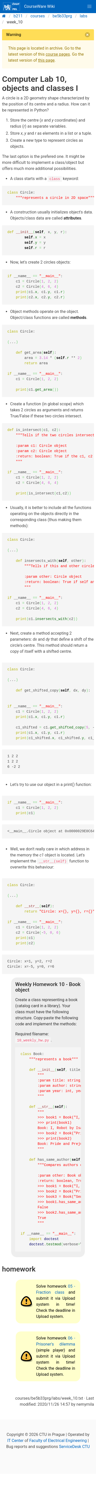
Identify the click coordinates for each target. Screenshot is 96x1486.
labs (83, 16)
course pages (58, 54)
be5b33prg (62, 16)
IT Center (15, 1440)
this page (46, 60)
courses (37, 16)
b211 (18, 16)
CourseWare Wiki (29, 7)
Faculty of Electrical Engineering (58, 1440)
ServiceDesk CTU (74, 1446)
